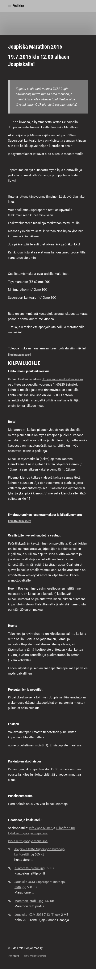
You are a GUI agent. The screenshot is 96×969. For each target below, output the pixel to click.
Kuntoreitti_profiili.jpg (29, 868)
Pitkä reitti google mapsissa (27, 841)
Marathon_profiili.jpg (28, 901)
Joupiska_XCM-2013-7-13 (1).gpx (37, 915)
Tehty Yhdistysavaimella (35, 956)
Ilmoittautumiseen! (19, 355)
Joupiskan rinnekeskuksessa (62, 379)
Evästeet (13, 955)
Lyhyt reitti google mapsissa (27, 833)
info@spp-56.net (40, 828)
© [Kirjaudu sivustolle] (9, 948)
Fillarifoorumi (65, 828)
